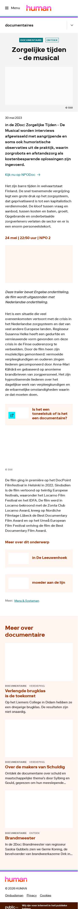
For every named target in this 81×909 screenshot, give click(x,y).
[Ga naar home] (38, 8)
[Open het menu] (12, 8)
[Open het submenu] (72, 25)
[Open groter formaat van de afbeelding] (39, 449)
